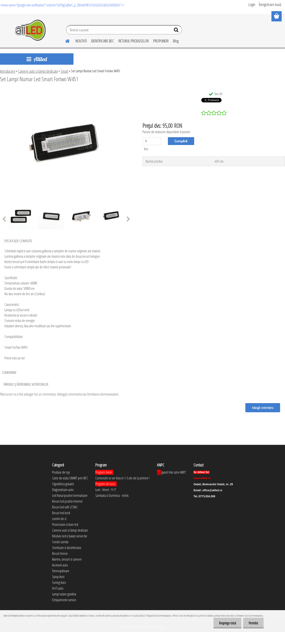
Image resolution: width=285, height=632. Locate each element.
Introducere (7, 71)
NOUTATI (81, 41)
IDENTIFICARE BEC (102, 41)
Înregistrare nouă (270, 4)
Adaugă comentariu (262, 407)
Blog (176, 41)
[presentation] (128, 219)
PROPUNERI (161, 41)
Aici (159, 472)
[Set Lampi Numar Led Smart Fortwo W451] (66, 91)
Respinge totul (227, 623)
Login (251, 4)
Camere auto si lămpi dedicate (38, 71)
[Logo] (30, 30)
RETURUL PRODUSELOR (133, 41)
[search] (177, 31)
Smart (64, 71)
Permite (253, 623)
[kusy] (151, 141)
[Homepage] (65, 40)
